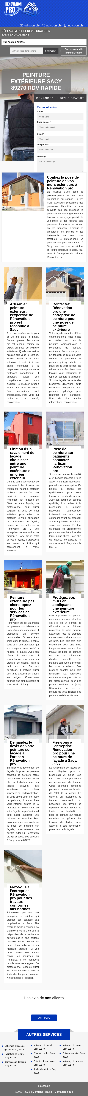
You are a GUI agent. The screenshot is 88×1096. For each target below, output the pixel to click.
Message (41, 156)
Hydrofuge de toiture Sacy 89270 (14, 1056)
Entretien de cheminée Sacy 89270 (44, 1063)
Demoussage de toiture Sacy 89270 (15, 1064)
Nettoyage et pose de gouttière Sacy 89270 (15, 1048)
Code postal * (43, 122)
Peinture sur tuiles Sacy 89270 (74, 1055)
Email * (40, 134)
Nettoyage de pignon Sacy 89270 (72, 1047)
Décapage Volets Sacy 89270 (44, 1055)
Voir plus (44, 1018)
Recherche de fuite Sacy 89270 (45, 1071)
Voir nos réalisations (14, 42)
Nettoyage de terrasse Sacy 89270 (73, 1063)
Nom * (40, 111)
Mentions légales (42, 1092)
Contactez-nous (64, 1092)
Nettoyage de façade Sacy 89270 (43, 1047)
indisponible (32, 25)
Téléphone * (43, 144)
